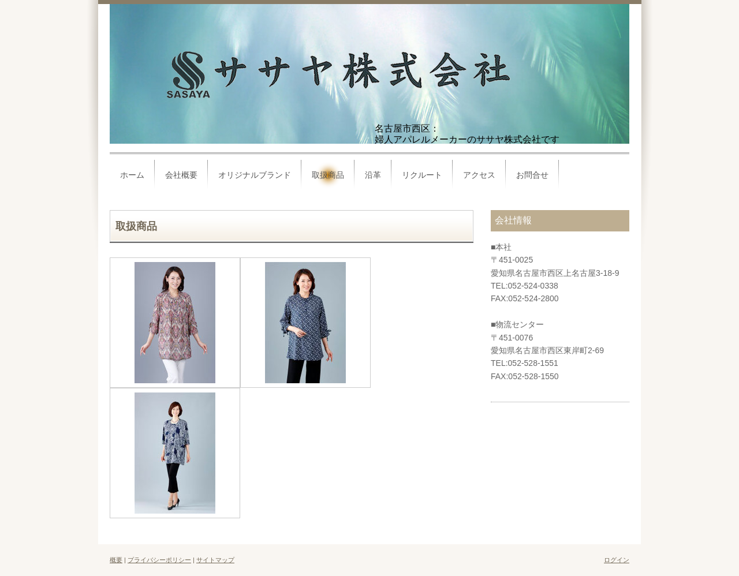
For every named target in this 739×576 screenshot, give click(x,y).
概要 (116, 559)
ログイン (616, 559)
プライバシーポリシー (159, 559)
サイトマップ (215, 559)
